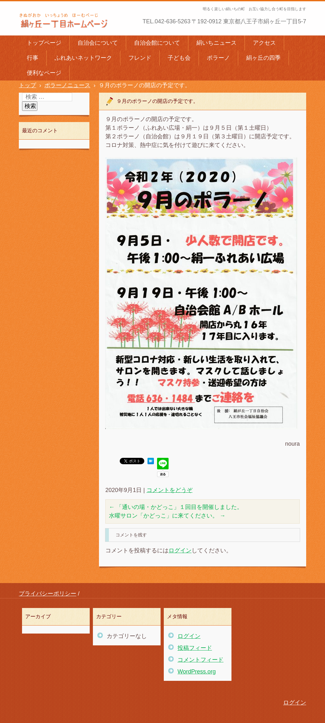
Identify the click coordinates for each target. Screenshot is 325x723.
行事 (32, 58)
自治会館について (157, 43)
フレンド (139, 58)
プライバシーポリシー (47, 593)
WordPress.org (197, 671)
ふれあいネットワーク (83, 58)
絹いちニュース (216, 43)
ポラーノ (218, 58)
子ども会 (179, 58)
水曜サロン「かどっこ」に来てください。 (167, 515)
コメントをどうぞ (170, 490)
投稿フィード (195, 648)
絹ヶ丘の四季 (263, 58)
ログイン (180, 550)
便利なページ (44, 73)
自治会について (98, 43)
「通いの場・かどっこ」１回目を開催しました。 (176, 507)
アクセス (264, 43)
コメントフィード (200, 660)
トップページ (44, 43)
